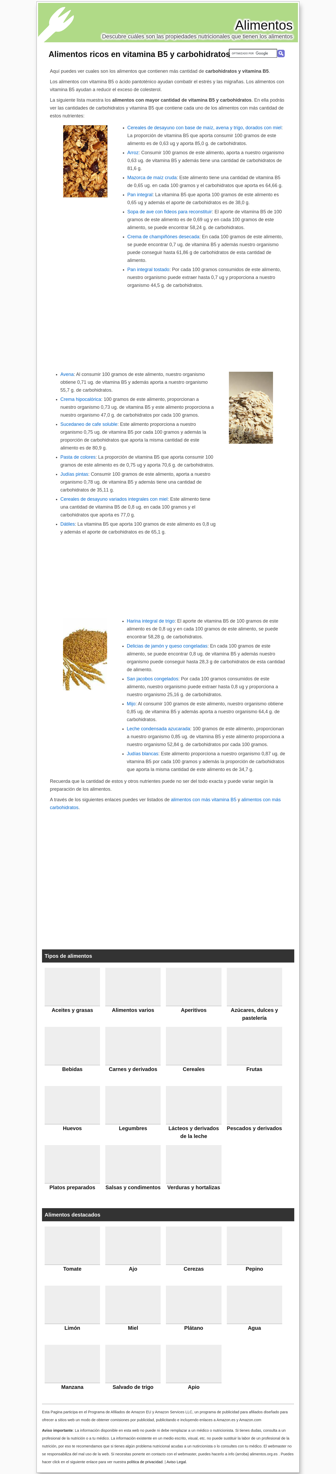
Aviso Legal (176, 1462)
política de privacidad (144, 1462)
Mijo (131, 703)
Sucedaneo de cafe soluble (88, 424)
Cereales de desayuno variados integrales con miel (113, 499)
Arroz (133, 152)
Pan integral (140, 194)
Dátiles (67, 524)
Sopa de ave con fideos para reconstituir (169, 211)
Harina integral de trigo (151, 621)
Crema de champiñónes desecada (163, 236)
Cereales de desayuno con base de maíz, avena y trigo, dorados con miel (204, 127)
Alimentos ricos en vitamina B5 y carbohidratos (139, 54)
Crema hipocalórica (80, 399)
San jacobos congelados (152, 678)
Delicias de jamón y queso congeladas (167, 646)
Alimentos (264, 25)
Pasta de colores (78, 457)
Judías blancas (142, 753)
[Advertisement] (168, 328)
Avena (67, 374)
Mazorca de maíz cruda (152, 177)
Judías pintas (74, 474)
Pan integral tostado (148, 269)
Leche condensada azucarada (158, 728)
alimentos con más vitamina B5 (203, 799)
